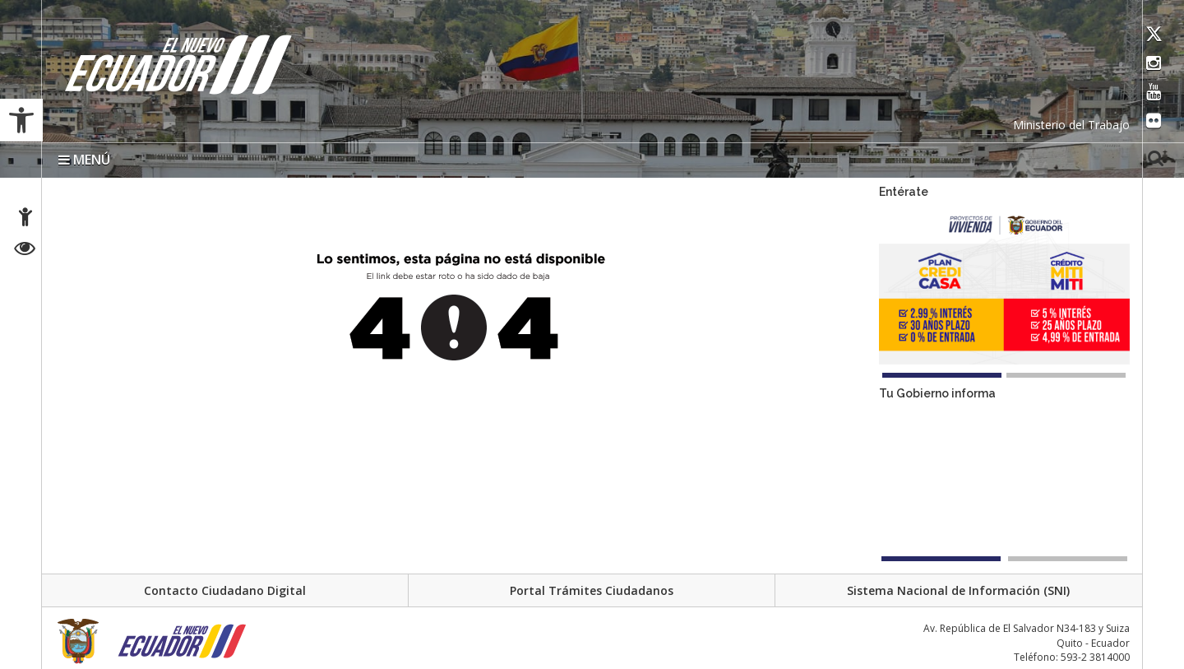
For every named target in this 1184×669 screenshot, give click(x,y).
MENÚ (84, 160)
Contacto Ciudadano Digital (225, 590)
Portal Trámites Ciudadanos (591, 590)
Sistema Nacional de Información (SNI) (958, 590)
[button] (21, 120)
